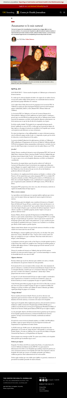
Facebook (40, 380)
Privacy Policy (42, 387)
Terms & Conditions (44, 391)
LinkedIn (56, 380)
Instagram (51, 380)
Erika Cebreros (30, 39)
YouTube (46, 380)
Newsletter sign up (46, 384)
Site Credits (42, 389)
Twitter (43, 380)
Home (11, 18)
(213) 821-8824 (10, 388)
